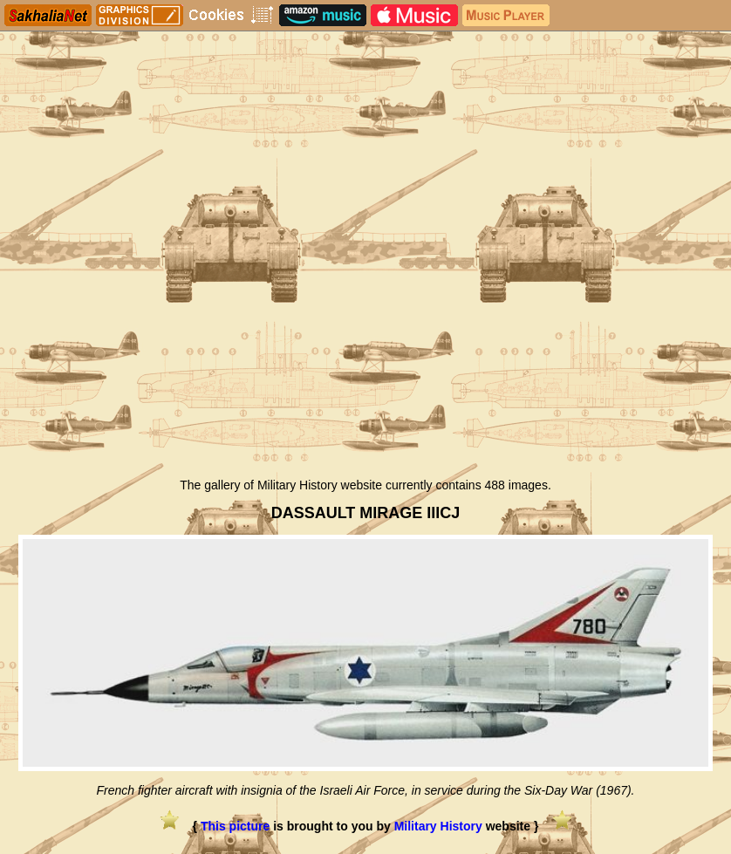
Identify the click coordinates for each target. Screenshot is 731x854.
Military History (438, 826)
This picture (235, 826)
